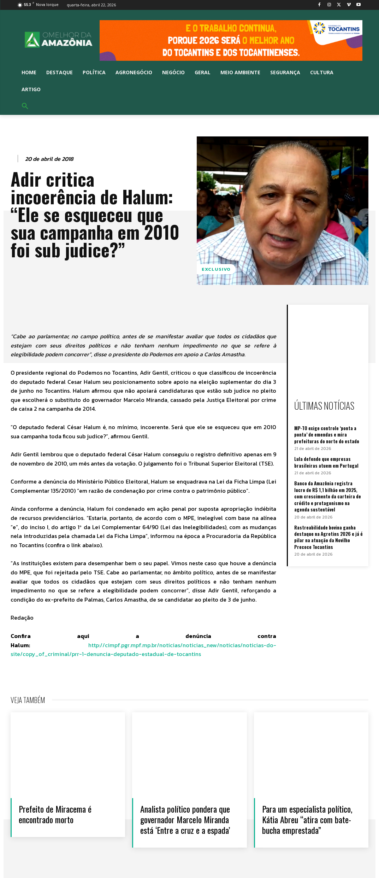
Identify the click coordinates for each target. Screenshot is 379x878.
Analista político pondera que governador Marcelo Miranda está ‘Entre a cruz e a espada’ (188, 819)
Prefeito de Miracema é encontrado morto (57, 814)
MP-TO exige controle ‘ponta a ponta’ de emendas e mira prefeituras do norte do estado (326, 434)
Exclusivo (216, 269)
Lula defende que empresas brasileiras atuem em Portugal (326, 461)
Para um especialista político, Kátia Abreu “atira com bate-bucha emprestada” (310, 819)
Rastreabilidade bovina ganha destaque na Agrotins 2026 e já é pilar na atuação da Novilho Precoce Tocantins (328, 535)
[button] (25, 106)
